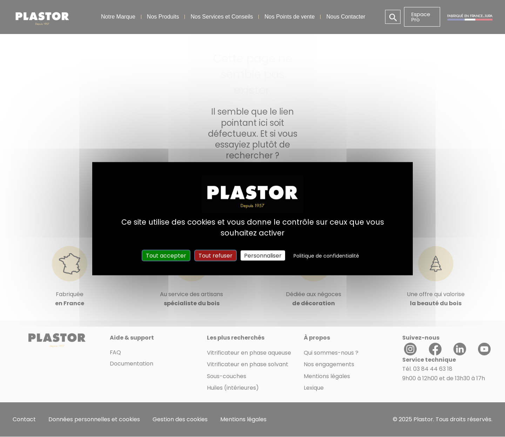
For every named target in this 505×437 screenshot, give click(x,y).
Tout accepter (166, 255)
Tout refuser (215, 255)
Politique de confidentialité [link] (326, 255)
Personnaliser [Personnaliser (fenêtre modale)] (263, 255)
